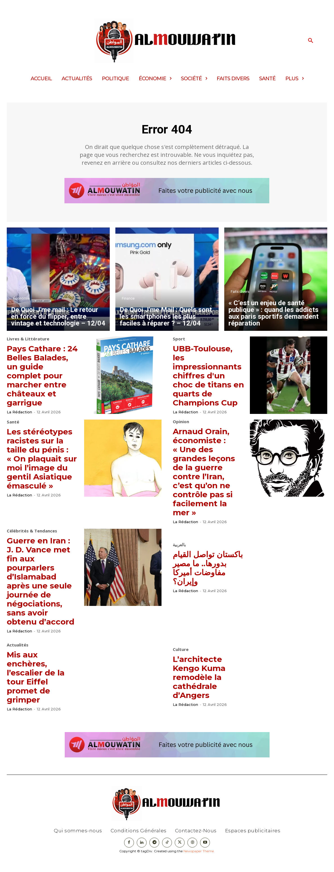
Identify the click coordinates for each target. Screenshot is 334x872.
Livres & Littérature (28, 343)
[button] (310, 41)
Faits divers (240, 295)
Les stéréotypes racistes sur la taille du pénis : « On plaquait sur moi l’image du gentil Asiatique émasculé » (42, 470)
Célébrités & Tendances (32, 534)
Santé (13, 425)
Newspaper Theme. (199, 864)
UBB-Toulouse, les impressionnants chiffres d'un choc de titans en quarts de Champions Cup (212, 379)
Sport (179, 343)
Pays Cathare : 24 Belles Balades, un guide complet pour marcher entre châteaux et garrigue (42, 379)
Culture (181, 662)
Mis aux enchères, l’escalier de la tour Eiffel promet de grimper (39, 689)
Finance (128, 302)
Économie (21, 302)
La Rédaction (19, 416)
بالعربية (179, 548)
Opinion (181, 425)
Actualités (17, 657)
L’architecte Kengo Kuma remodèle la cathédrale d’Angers (203, 689)
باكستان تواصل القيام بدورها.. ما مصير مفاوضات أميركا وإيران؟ (203, 571)
